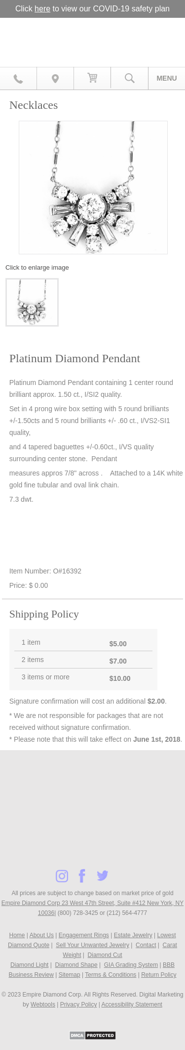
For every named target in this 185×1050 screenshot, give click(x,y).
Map (55, 78)
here (42, 8)
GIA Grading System (131, 964)
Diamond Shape (76, 964)
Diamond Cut (105, 955)
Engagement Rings (84, 935)
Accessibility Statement (132, 1004)
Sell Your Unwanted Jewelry (92, 945)
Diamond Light (29, 964)
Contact (146, 945)
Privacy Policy (78, 1004)
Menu (166, 78)
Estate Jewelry (133, 935)
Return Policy (158, 974)
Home (17, 935)
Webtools (43, 1004)
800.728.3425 (18, 78)
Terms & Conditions (110, 974)
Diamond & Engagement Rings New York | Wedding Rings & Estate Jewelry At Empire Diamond (92, 38)
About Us (42, 935)
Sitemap (69, 974)
